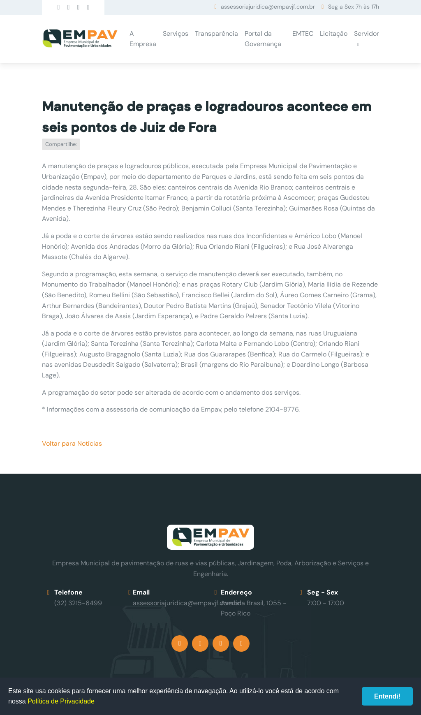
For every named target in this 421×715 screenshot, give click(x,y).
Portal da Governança (263, 39)
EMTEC (302, 33)
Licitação (333, 33)
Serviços (175, 33)
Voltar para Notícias (72, 443)
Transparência (216, 33)
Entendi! (387, 696)
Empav (80, 38)
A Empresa (143, 39)
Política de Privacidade (61, 701)
